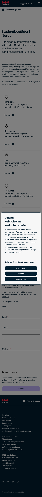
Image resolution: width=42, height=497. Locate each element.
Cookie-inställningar (21, 268)
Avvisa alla (21, 273)
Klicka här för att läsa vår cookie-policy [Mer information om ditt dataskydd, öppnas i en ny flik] (19, 262)
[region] (21, 248)
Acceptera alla (21, 279)
